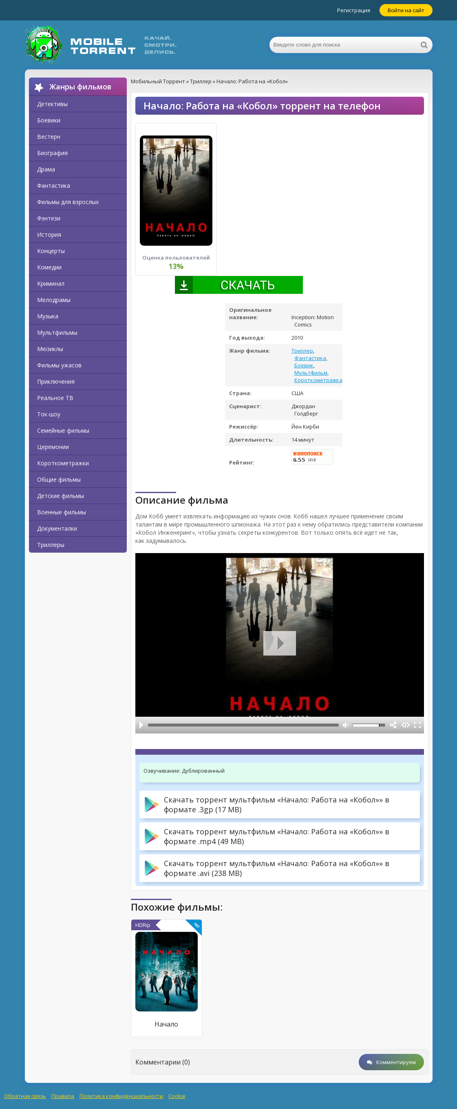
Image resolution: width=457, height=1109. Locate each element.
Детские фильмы (60, 496)
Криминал (50, 283)
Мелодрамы (54, 300)
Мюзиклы (50, 349)
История (49, 234)
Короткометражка (318, 380)
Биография (52, 153)
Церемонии (53, 447)
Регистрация (353, 10)
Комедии (49, 267)
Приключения (56, 381)
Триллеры (50, 545)
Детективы (52, 104)
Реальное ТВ (55, 398)
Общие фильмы (59, 479)
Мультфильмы (57, 332)
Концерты (51, 251)
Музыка (47, 316)
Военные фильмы (61, 512)
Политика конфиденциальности (121, 1096)
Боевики (48, 120)
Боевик (303, 365)
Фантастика (53, 185)
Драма (46, 169)
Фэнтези (48, 218)
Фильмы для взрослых (68, 202)
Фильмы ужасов (59, 365)
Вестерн (48, 136)
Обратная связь (25, 1096)
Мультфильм (310, 372)
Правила (62, 1096)
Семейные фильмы (63, 430)
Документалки (57, 528)
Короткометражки (63, 463)
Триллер (302, 350)
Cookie (176, 1096)
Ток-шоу (48, 414)
